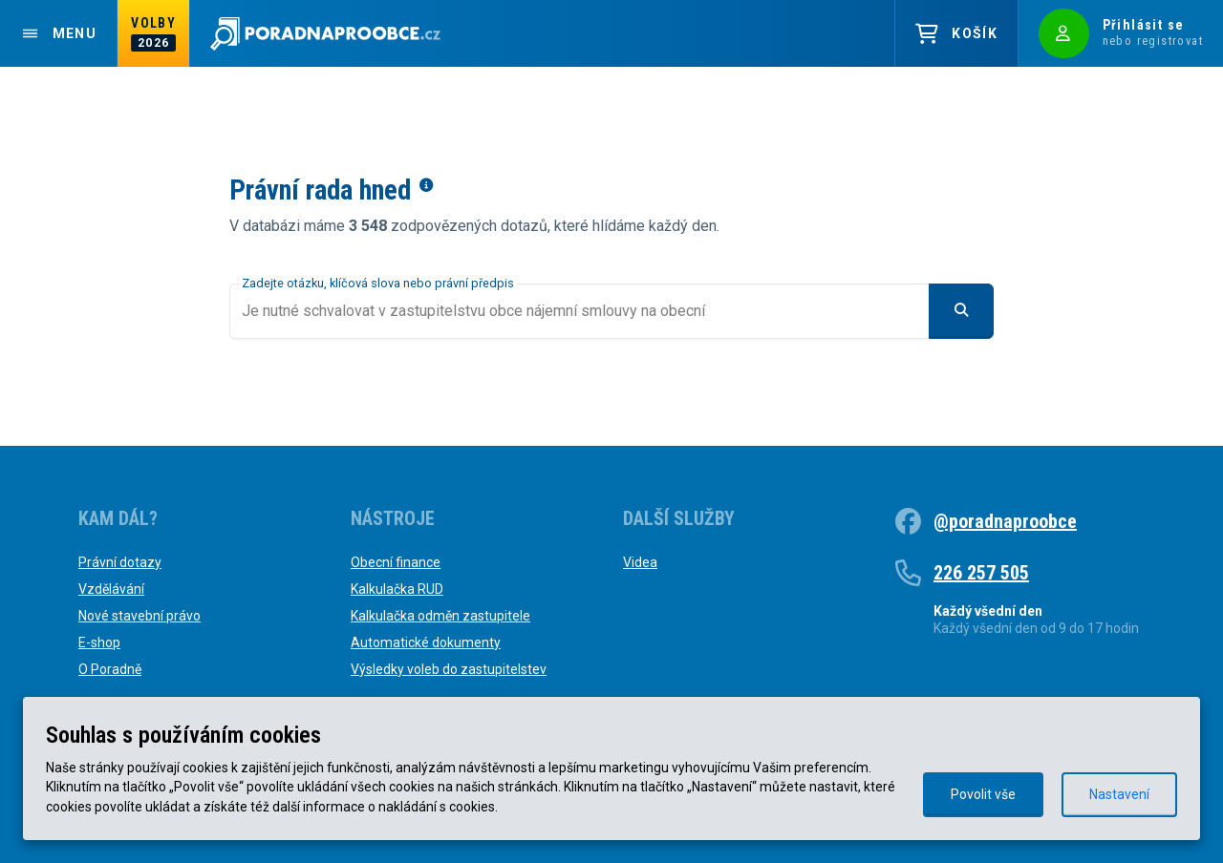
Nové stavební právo (139, 615)
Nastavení (1119, 794)
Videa (640, 562)
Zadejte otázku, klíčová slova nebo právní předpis (378, 283)
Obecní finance (395, 562)
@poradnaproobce (1005, 521)
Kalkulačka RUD (397, 589)
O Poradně (109, 669)
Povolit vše (983, 794)
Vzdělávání (111, 589)
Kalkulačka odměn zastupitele (440, 615)
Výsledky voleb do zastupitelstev (449, 669)
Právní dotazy (119, 562)
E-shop (99, 642)
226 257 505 (981, 572)
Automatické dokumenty (426, 642)
